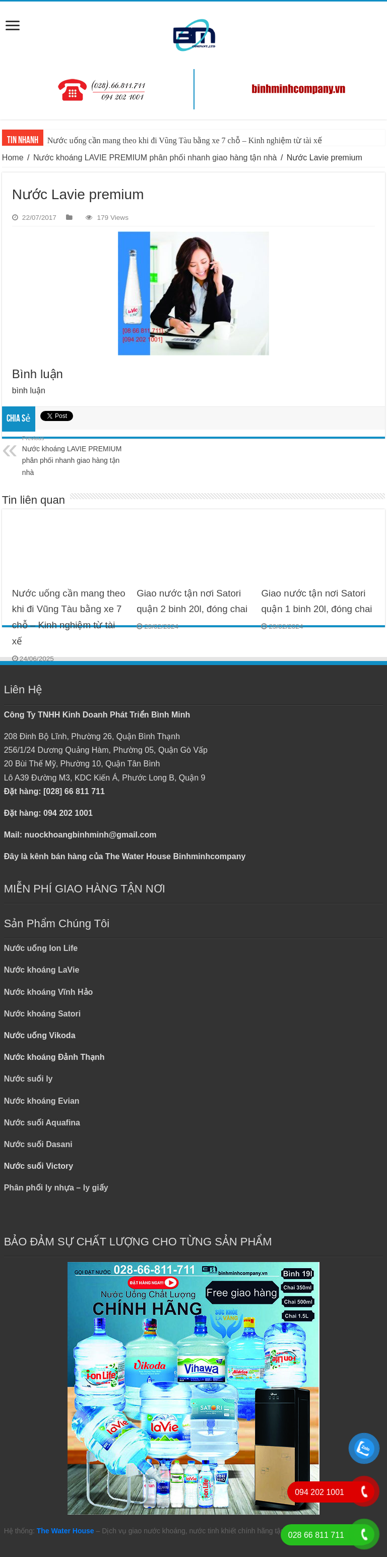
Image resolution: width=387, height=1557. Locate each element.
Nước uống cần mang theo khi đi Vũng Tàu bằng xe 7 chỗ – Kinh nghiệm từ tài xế (184, 140)
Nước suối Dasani (38, 1144)
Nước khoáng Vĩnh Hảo (48, 992)
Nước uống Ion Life (41, 948)
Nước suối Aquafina (42, 1122)
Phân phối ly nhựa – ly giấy (56, 1187)
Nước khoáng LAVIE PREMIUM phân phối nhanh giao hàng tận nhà (155, 157)
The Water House (65, 1531)
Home (13, 157)
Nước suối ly (28, 1078)
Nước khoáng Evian (42, 1101)
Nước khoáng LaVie (42, 970)
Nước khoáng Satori (42, 1013)
